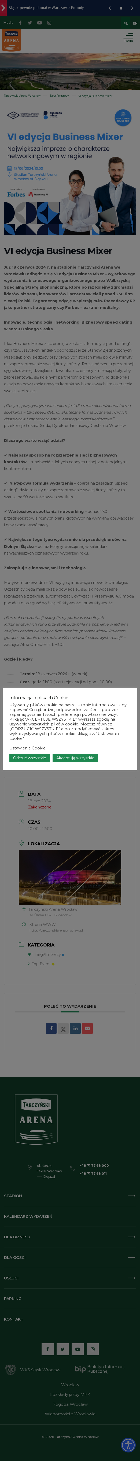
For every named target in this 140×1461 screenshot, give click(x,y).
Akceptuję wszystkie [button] (75, 758)
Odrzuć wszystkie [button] (29, 758)
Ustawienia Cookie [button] (27, 748)
